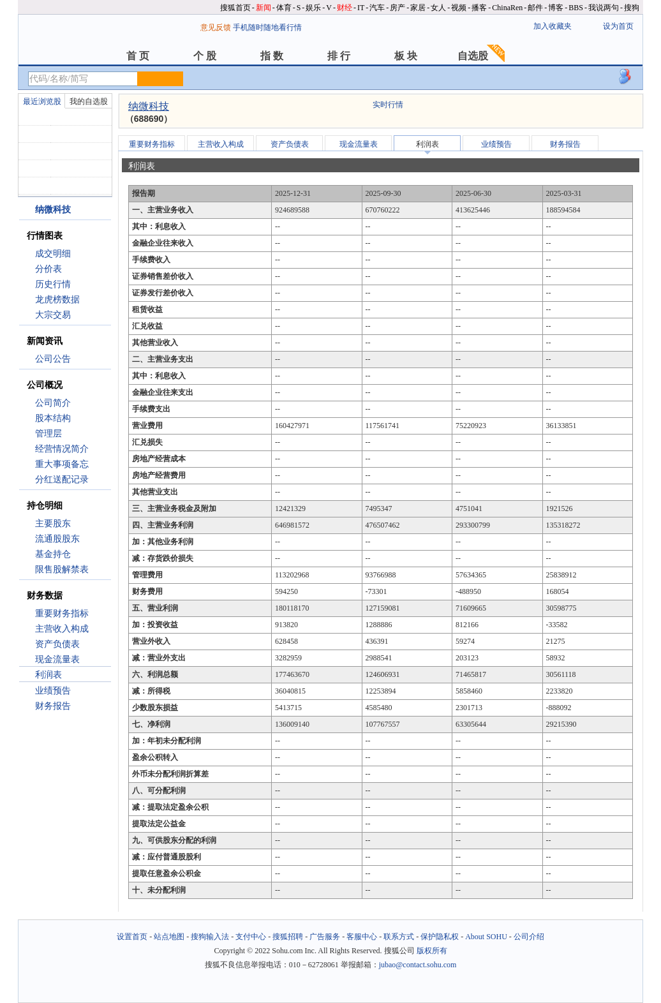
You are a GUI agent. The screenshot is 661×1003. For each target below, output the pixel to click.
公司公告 (53, 359)
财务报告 (53, 706)
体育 (284, 7)
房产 (397, 7)
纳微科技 (148, 106)
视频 (458, 7)
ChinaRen (507, 7)
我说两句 (603, 7)
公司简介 (53, 403)
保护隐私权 (439, 936)
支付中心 (250, 936)
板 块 (405, 55)
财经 (344, 7)
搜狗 (631, 7)
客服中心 (361, 936)
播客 (479, 7)
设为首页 (618, 26)
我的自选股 (89, 101)
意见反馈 (215, 27)
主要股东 (53, 523)
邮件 (535, 7)
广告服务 (324, 936)
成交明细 (53, 253)
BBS (575, 7)
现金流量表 (57, 659)
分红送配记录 (62, 479)
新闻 (263, 7)
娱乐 (313, 7)
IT (360, 7)
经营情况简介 (62, 449)
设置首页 (132, 936)
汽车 (377, 7)
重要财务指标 (62, 613)
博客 (555, 7)
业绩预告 (53, 690)
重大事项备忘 (62, 464)
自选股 (472, 55)
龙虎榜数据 (57, 299)
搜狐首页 (235, 7)
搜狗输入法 (210, 936)
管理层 (48, 433)
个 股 (204, 55)
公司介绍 (529, 936)
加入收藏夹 (552, 26)
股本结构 (53, 418)
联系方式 (398, 936)
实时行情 (388, 104)
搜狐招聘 (287, 936)
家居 (418, 7)
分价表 (48, 269)
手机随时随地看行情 (267, 27)
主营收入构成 (62, 629)
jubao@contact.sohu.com (418, 964)
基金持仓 (53, 554)
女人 (438, 7)
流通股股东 (57, 539)
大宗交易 (53, 315)
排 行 (338, 55)
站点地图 (169, 936)
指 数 (271, 55)
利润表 (48, 675)
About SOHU (486, 936)
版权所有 (432, 950)
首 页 (137, 55)
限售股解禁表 (62, 569)
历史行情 (53, 284)
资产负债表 (57, 644)
